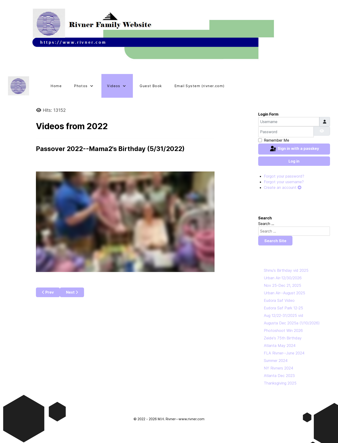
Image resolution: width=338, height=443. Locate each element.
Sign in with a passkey (294, 148)
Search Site (275, 240)
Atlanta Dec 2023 (279, 375)
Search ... (266, 223)
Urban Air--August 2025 (284, 293)
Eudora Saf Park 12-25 (283, 308)
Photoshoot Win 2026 (283, 330)
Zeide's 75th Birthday (283, 338)
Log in (294, 161)
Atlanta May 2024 (280, 345)
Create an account (282, 187)
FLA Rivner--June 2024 (284, 353)
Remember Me (276, 140)
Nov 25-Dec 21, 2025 (282, 285)
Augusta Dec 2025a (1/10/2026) (292, 323)
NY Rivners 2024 (278, 368)
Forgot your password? (284, 176)
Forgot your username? (284, 181)
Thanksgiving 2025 (280, 383)
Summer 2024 (276, 360)
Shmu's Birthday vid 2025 (286, 270)
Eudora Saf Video (279, 300)
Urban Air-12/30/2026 (283, 278)
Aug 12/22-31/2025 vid (283, 315)
